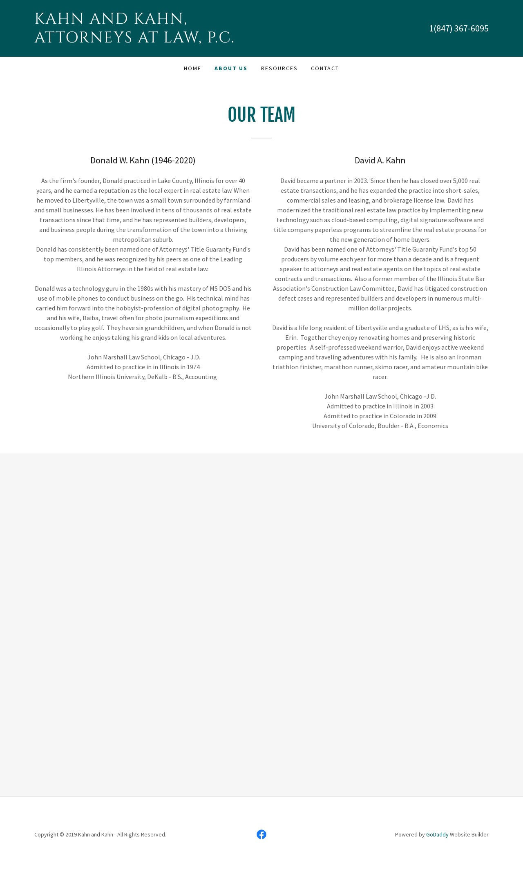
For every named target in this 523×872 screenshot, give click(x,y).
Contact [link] (325, 68)
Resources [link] (279, 68)
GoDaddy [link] (437, 834)
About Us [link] (231, 68)
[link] (148, 40)
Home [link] (192, 68)
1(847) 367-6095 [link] (459, 28)
